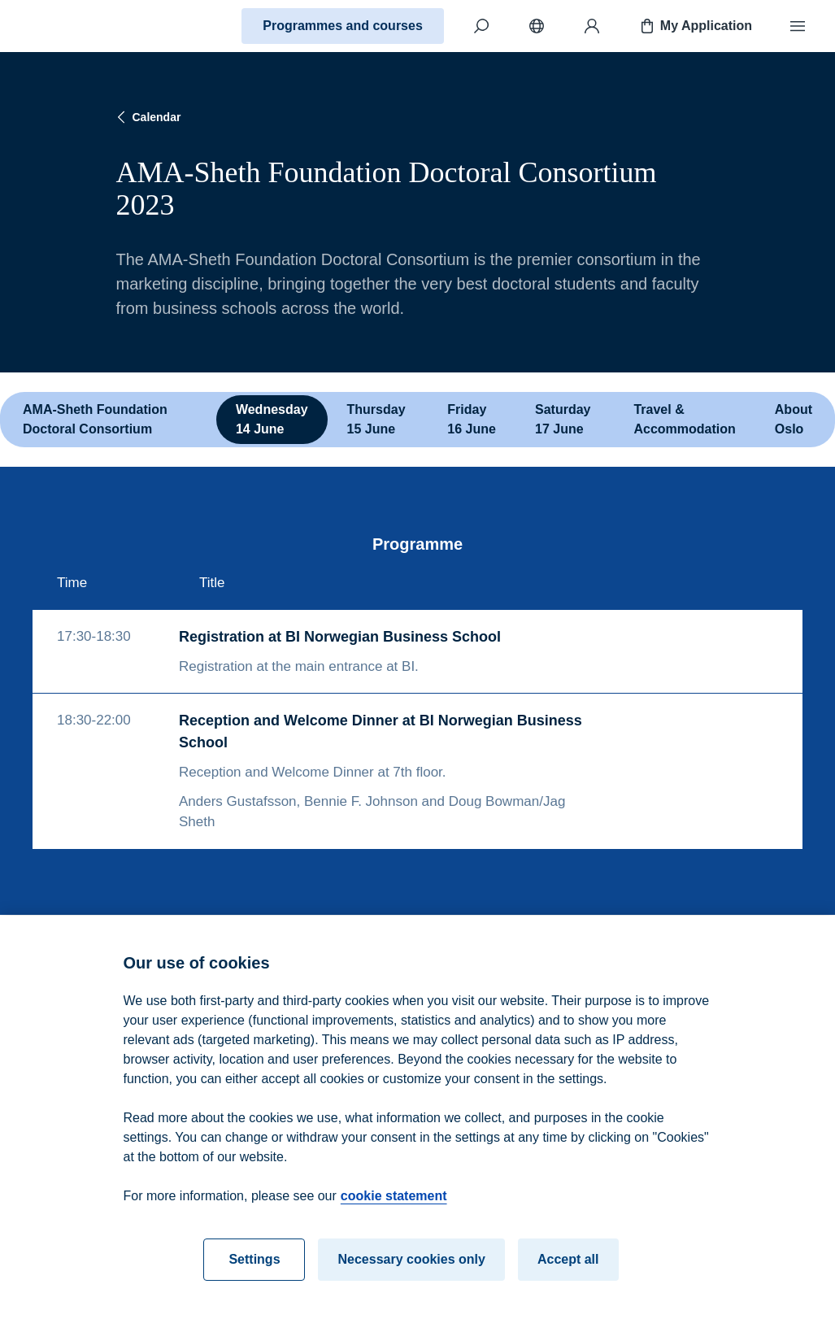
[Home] (70, 26)
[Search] (481, 26)
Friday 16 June (471, 419)
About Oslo (793, 419)
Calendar (147, 117)
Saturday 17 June (562, 419)
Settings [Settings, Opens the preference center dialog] (254, 1268)
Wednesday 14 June (272, 419)
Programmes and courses (343, 26)
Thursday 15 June (376, 419)
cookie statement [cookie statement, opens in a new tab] (394, 1205)
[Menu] (797, 26)
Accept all (568, 1268)
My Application (694, 26)
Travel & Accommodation (684, 419)
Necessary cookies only (411, 1268)
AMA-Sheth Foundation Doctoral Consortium (95, 419)
